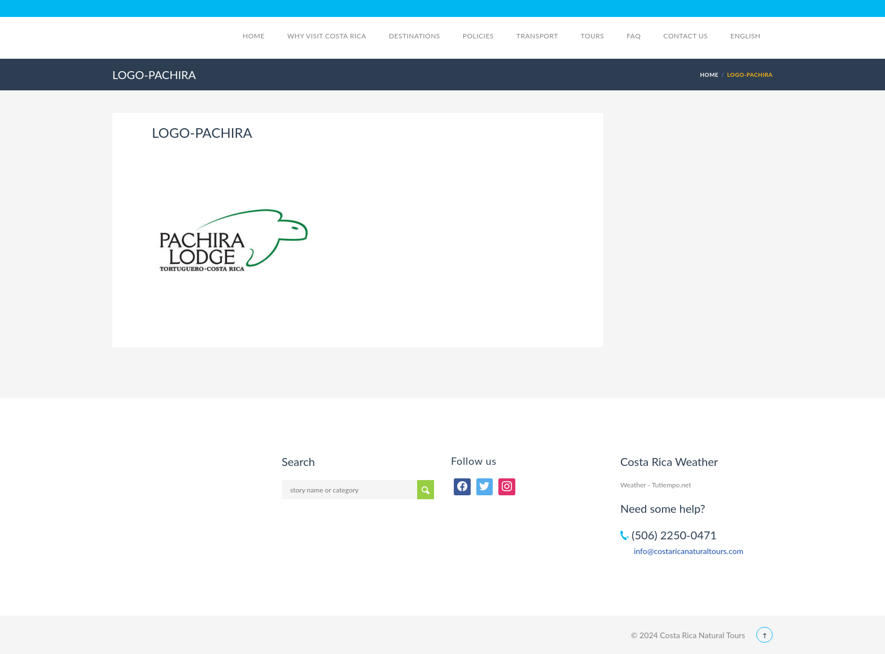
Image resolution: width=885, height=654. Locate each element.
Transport (537, 36)
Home (254, 36)
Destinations (414, 36)
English (751, 36)
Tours (592, 36)
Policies (478, 36)
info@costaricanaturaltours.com (688, 551)
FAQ (633, 36)
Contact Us (685, 36)
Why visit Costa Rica (326, 36)
